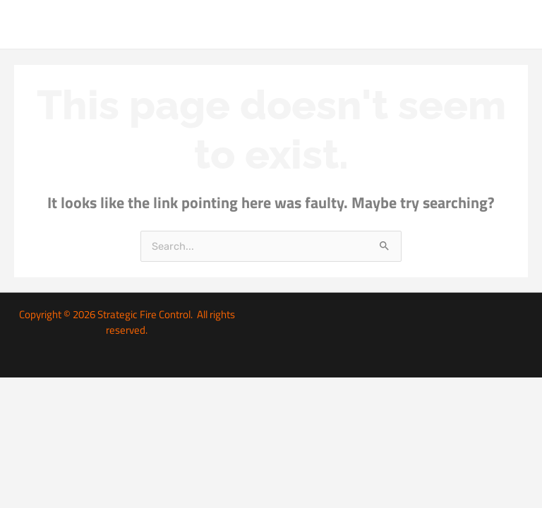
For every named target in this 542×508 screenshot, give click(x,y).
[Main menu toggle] (514, 24)
